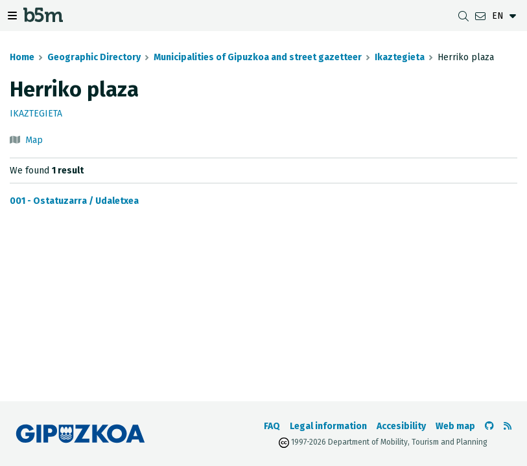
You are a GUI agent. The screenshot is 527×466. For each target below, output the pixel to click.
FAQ (272, 426)
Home (22, 57)
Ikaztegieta (400, 57)
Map (34, 140)
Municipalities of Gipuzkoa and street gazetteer (258, 57)
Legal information (328, 426)
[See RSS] (507, 426)
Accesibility (401, 426)
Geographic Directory (94, 57)
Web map (455, 426)
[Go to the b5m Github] (489, 426)
